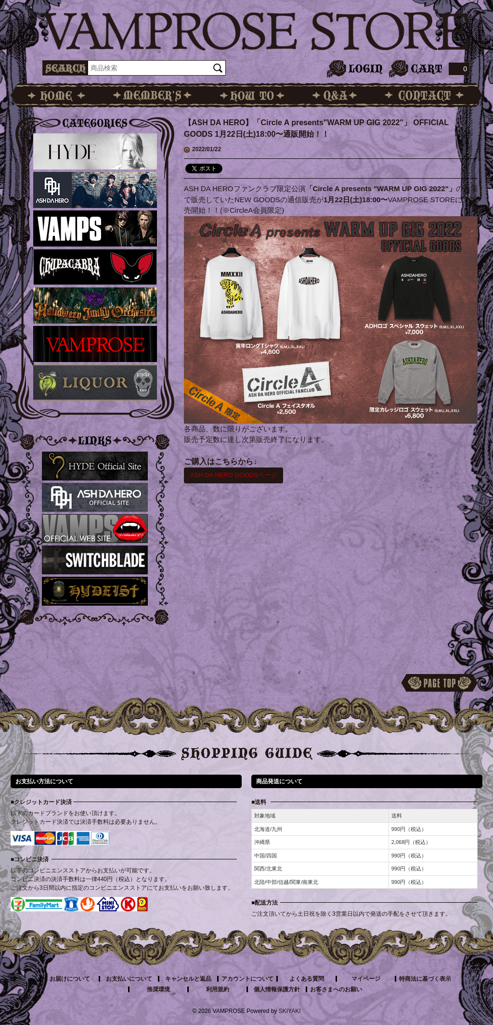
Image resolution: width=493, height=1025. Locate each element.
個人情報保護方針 (277, 989)
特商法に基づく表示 (425, 978)
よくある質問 (306, 978)
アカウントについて (247, 978)
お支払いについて (129, 978)
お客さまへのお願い (336, 989)
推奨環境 (158, 989)
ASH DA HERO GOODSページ (233, 475)
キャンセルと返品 (188, 978)
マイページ (365, 978)
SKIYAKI (290, 1011)
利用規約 (217, 989)
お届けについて (70, 978)
